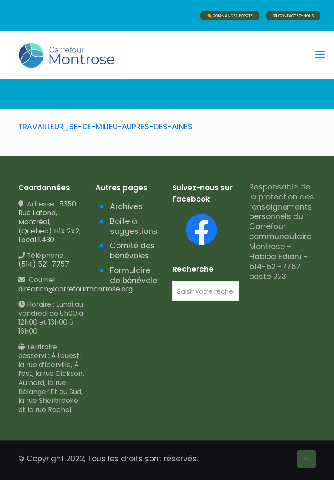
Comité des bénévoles (132, 250)
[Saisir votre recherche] (205, 291)
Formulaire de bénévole (133, 275)
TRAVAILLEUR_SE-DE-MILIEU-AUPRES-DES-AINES (105, 127)
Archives (126, 206)
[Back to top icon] (306, 459)
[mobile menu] (320, 54)
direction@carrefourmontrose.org (75, 289)
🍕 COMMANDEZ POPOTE (230, 15)
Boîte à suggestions (133, 226)
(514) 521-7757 (43, 264)
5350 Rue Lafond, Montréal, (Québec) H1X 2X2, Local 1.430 (49, 222)
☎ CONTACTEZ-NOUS (293, 15)
